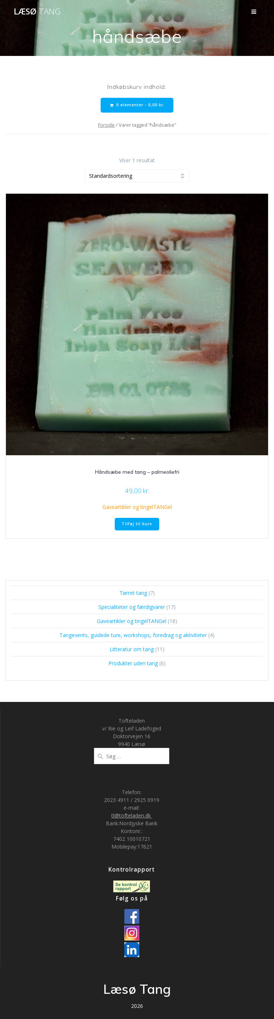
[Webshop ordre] (137, 175)
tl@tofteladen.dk (131, 815)
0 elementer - (137, 105)
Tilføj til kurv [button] (137, 523)
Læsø (37, 11)
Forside (106, 124)
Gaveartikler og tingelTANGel (137, 506)
